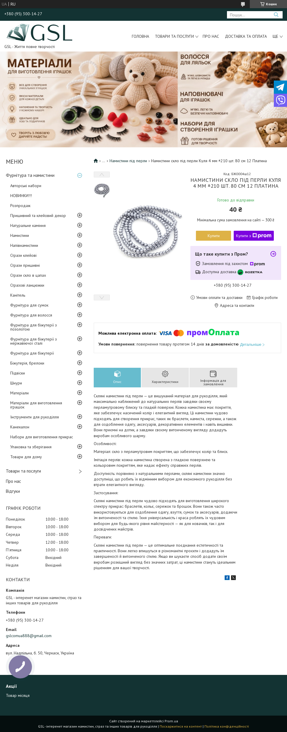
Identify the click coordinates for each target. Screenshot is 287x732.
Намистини (19, 235)
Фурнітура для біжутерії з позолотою (33, 327)
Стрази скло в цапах (28, 275)
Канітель (17, 295)
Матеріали (19, 393)
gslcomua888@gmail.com (29, 635)
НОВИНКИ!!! (21, 195)
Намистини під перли (128, 161)
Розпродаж (20, 205)
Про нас (211, 36)
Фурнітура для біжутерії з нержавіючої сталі (33, 341)
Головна (140, 36)
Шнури (16, 383)
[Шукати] (276, 14)
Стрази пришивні (25, 265)
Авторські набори (25, 185)
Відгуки (13, 491)
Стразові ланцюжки (27, 285)
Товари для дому (26, 456)
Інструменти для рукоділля (34, 417)
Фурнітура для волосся (31, 315)
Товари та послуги (174, 36)
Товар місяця (18, 695)
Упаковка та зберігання (31, 446)
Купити (214, 235)
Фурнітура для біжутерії (32, 353)
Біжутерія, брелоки (27, 363)
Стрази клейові (23, 255)
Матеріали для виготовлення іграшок (36, 405)
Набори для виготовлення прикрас (41, 436)
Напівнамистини (24, 245)
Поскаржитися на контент (181, 726)
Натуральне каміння (28, 225)
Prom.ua (171, 721)
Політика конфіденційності (226, 726)
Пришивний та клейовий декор (38, 215)
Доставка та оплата (246, 36)
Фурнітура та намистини (30, 175)
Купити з (253, 235)
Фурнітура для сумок (29, 305)
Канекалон (19, 427)
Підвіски (17, 373)
